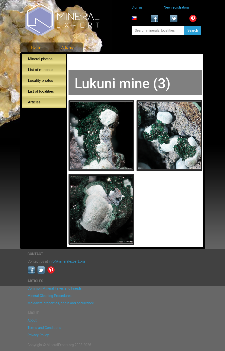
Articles (67, 47)
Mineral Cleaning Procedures (50, 296)
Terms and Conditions (44, 328)
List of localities (41, 91)
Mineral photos (40, 59)
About (32, 320)
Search (192, 30)
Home (35, 47)
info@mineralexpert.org (67, 261)
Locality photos (40, 80)
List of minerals (40, 70)
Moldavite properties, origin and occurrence (61, 303)
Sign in (137, 7)
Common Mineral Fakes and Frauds (55, 288)
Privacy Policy (38, 335)
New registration (176, 7)
